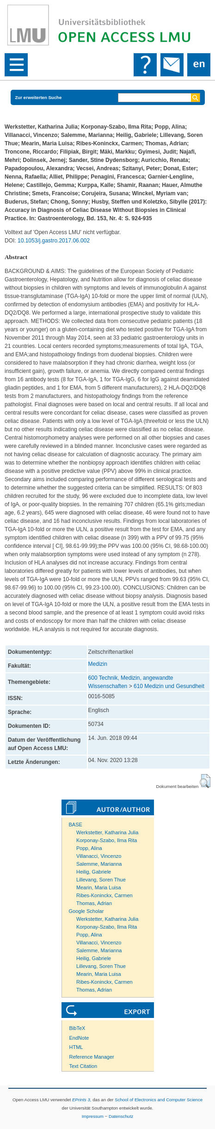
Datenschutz (121, 1116)
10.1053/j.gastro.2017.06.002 (54, 240)
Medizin (97, 664)
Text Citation (83, 1066)
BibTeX (77, 1028)
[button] (205, 781)
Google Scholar (86, 911)
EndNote (79, 1038)
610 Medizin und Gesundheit (169, 686)
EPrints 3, (82, 1099)
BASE (75, 824)
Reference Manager (91, 1057)
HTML (76, 1047)
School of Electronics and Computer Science (159, 1099)
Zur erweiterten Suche (38, 97)
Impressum (93, 1116)
